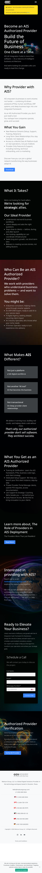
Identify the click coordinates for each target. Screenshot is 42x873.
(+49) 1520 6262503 (22, 824)
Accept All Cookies (21, 870)
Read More (10, 542)
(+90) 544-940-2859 (22, 819)
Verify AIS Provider (12, 753)
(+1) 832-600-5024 (21, 792)
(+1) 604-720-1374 (22, 802)
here (28, 12)
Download (9, 170)
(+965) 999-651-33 (22, 813)
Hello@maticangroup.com (21, 789)
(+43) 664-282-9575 (22, 808)
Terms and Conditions (21, 841)
